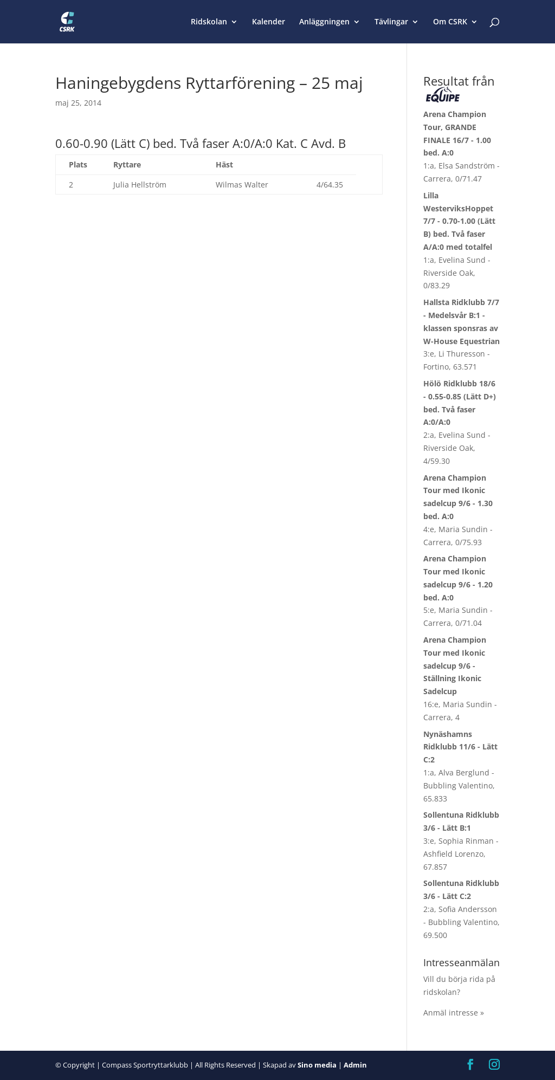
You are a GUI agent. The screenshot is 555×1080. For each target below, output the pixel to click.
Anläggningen (324, 22)
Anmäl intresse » (453, 1012)
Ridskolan (209, 22)
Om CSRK (450, 22)
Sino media (317, 1065)
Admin (355, 1065)
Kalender (268, 22)
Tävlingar (391, 22)
